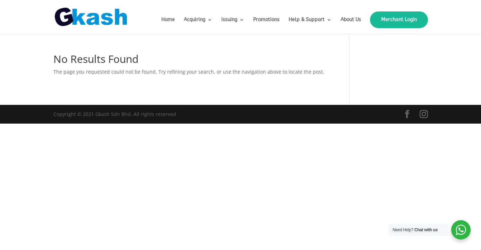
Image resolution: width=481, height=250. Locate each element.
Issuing (229, 20)
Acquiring (194, 20)
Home (168, 20)
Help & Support (307, 20)
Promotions (266, 20)
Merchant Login (399, 20)
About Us (351, 20)
